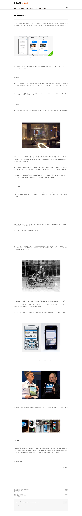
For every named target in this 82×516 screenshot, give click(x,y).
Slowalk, (38, 513)
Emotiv (44, 224)
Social (15, 8)
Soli (23, 224)
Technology (21, 8)
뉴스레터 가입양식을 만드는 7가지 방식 (19, 495)
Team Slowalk (42, 8)
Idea (36, 8)
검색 (67, 7)
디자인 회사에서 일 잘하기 (17, 490)
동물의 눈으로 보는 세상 (17, 491)
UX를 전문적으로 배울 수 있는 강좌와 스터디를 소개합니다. (22, 489)
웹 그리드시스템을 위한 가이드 (18, 496)
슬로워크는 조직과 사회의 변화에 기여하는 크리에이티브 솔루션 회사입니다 (28, 502)
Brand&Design (29, 8)
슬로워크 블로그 (19, 501)
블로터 (20, 461)
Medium (17, 461)
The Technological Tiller (40, 246)
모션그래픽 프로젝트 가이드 (18, 494)
